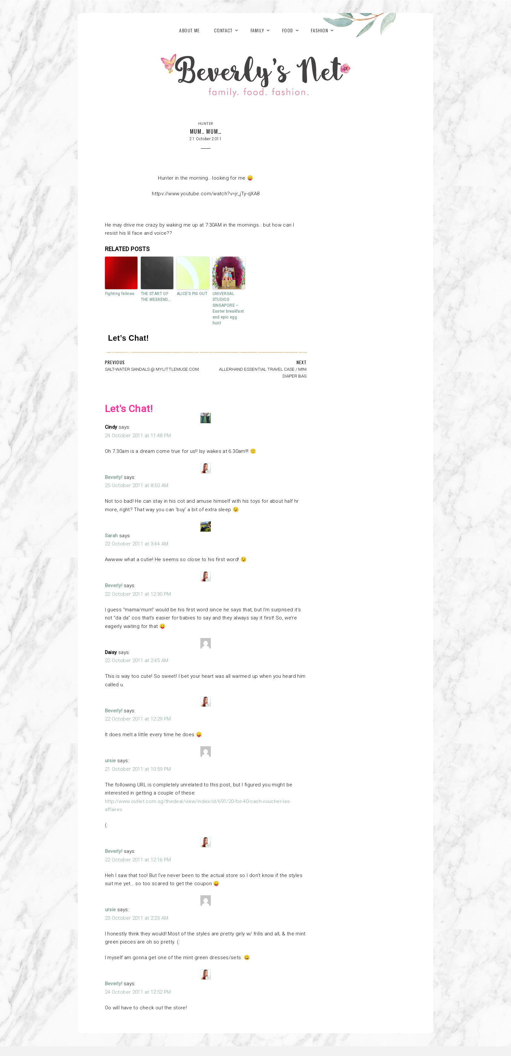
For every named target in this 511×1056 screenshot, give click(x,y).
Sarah (111, 536)
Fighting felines (120, 293)
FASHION (319, 30)
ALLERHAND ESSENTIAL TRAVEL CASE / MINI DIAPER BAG (263, 372)
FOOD (287, 30)
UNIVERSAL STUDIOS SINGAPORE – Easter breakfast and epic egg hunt (228, 308)
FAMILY (257, 30)
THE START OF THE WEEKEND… (156, 296)
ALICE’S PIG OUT (192, 293)
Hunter (205, 124)
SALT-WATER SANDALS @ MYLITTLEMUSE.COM (152, 369)
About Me (189, 30)
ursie (110, 761)
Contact (223, 30)
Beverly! (114, 477)
